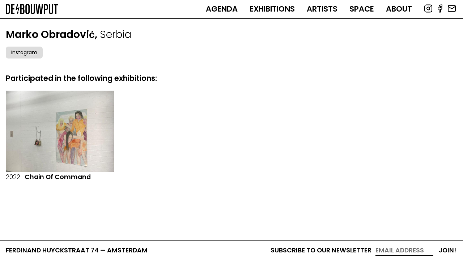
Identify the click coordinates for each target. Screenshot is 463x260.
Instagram (24, 52)
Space (361, 9)
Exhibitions (272, 9)
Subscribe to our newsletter (321, 250)
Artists (322, 9)
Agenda (222, 9)
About (399, 9)
